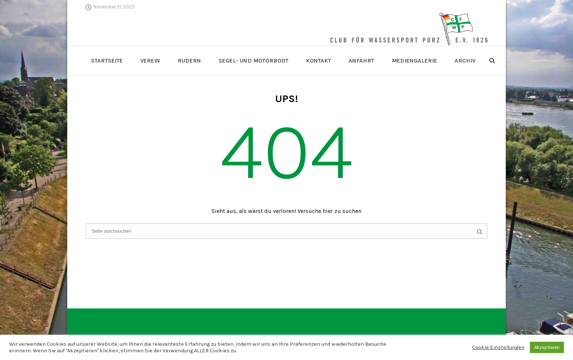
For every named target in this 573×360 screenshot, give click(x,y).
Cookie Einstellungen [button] (498, 347)
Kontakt (318, 60)
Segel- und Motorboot (253, 60)
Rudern (189, 60)
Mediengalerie (414, 60)
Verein (150, 60)
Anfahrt (361, 60)
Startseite (107, 60)
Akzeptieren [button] (546, 347)
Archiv (465, 60)
